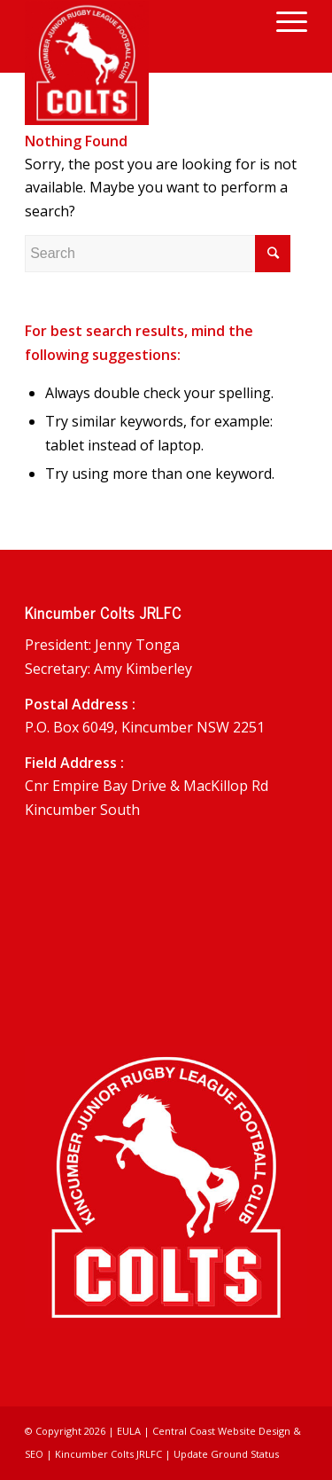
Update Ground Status (226, 1453)
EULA (129, 1430)
